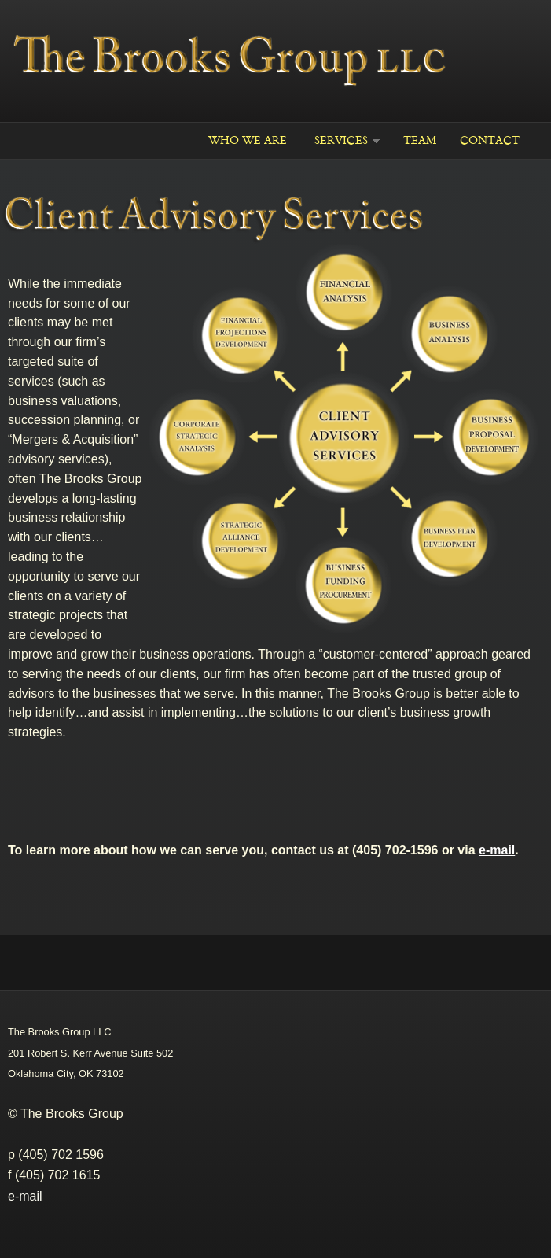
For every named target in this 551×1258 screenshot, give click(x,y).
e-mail (25, 1196)
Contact (490, 140)
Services (341, 140)
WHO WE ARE (247, 140)
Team (419, 140)
